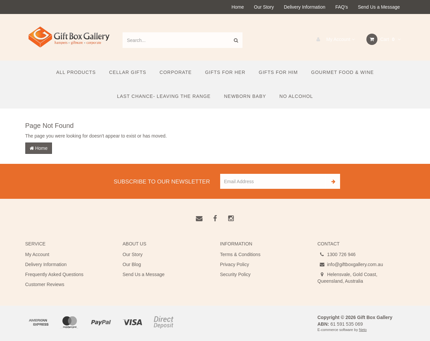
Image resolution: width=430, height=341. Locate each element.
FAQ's (341, 7)
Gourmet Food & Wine (342, 72)
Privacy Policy (234, 264)
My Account (334, 39)
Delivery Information (304, 7)
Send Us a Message (379, 7)
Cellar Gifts (127, 72)
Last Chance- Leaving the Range (164, 96)
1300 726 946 (336, 254)
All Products (76, 72)
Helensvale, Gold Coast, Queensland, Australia (347, 277)
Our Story (264, 7)
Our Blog (132, 264)
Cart (383, 39)
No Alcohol (296, 96)
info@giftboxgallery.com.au (350, 264)
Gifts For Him (278, 72)
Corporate (176, 72)
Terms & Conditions (240, 254)
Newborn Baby (245, 96)
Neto (363, 330)
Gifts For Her (225, 72)
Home (237, 7)
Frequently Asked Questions (54, 274)
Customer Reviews (44, 284)
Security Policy (235, 274)
